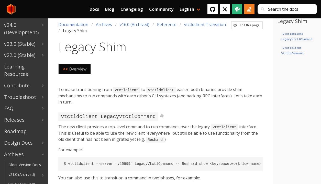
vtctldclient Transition (205, 24)
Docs (94, 9)
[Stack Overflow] (249, 9)
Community (161, 9)
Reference (166, 24)
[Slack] (237, 9)
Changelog (131, 9)
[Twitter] (225, 9)
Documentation (73, 24)
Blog (109, 9)
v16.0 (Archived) (134, 24)
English (187, 9)
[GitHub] (212, 9)
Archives (104, 24)
